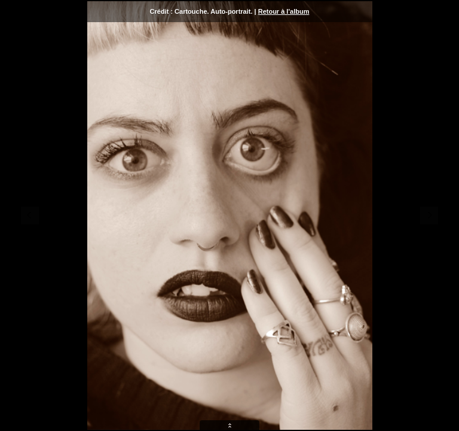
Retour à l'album (284, 11)
